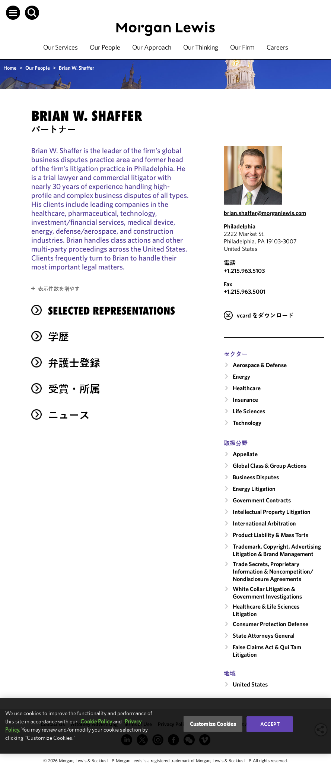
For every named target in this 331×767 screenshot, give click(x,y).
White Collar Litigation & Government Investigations (267, 592)
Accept (270, 724)
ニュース (69, 415)
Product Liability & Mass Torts (270, 535)
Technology (247, 422)
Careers (277, 47)
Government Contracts (262, 500)
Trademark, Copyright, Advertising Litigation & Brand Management (277, 550)
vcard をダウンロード (265, 315)
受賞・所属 (74, 389)
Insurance (245, 399)
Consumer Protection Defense (270, 624)
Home (9, 67)
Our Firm (242, 47)
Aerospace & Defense (260, 365)
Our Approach (151, 47)
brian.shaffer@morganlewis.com (265, 213)
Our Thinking (200, 47)
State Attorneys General (264, 635)
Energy (241, 376)
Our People (105, 47)
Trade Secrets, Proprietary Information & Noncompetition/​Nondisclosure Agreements (273, 571)
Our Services (60, 47)
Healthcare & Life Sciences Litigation (266, 610)
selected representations (111, 310)
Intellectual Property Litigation (272, 511)
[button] (13, 13)
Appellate (245, 454)
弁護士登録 (74, 363)
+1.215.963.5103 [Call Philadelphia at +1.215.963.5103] (244, 270)
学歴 (58, 337)
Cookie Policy (96, 721)
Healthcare (247, 388)
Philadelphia (239, 226)
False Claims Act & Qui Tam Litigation (267, 650)
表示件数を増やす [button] (59, 288)
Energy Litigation (254, 488)
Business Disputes (256, 477)
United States (250, 684)
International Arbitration (264, 523)
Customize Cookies (213, 723)
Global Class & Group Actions (269, 465)
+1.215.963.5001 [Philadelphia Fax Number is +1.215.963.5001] (244, 291)
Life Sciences (249, 411)
